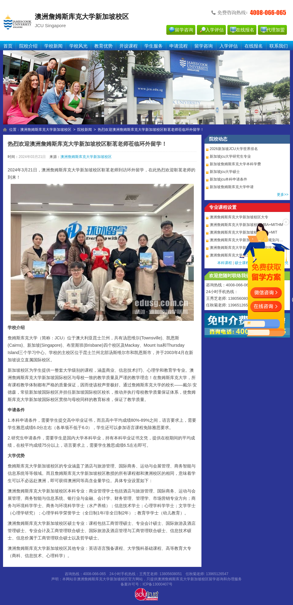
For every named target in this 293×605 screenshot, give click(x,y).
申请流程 (178, 46)
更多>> (282, 194)
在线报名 (245, 29)
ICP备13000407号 (157, 584)
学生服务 (153, 46)
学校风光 (78, 46)
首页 (8, 46)
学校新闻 (53, 46)
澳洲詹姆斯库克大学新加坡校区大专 (239, 217)
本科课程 (224, 263)
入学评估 (214, 29)
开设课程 (128, 46)
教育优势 (103, 46)
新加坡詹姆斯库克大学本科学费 (235, 164)
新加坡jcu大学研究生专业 (230, 156)
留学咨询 (184, 29)
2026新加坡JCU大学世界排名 (234, 149)
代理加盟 (275, 29)
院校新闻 (84, 129)
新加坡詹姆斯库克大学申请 (232, 187)
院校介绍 (28, 46)
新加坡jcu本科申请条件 (228, 179)
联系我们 (278, 46)
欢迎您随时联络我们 (229, 275)
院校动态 (218, 139)
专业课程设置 (223, 207)
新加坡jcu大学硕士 (225, 172)
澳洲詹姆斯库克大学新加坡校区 (45, 129)
